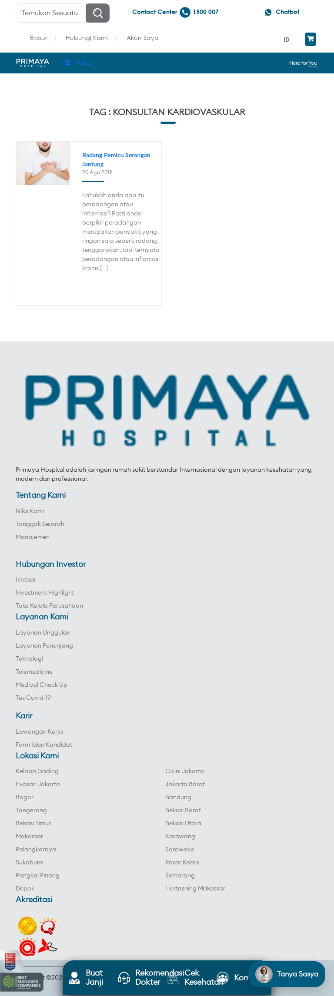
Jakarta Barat (185, 784)
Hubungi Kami (87, 37)
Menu (77, 63)
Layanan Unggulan (43, 633)
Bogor (24, 797)
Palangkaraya (36, 850)
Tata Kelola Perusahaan (49, 606)
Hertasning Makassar (195, 889)
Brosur (38, 37)
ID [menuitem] (287, 39)
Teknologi (29, 659)
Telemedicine (34, 672)
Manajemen (33, 537)
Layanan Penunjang (44, 646)
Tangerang (31, 810)
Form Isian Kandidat (44, 745)
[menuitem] (288, 39)
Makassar (29, 837)
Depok (25, 889)
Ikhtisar (26, 580)
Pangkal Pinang (38, 876)
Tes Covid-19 (33, 698)
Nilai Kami (30, 511)
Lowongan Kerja (39, 732)
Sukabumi (29, 863)
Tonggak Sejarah (40, 524)
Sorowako (179, 850)
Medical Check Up (41, 685)
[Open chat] (286, 974)
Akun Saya (143, 37)
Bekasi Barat (183, 810)
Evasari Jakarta (38, 784)
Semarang (180, 876)
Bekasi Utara (183, 824)
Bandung (178, 797)
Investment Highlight (45, 593)
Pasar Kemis (182, 863)
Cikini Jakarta (184, 771)
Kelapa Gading (37, 771)
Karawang (180, 837)
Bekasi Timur (33, 824)
